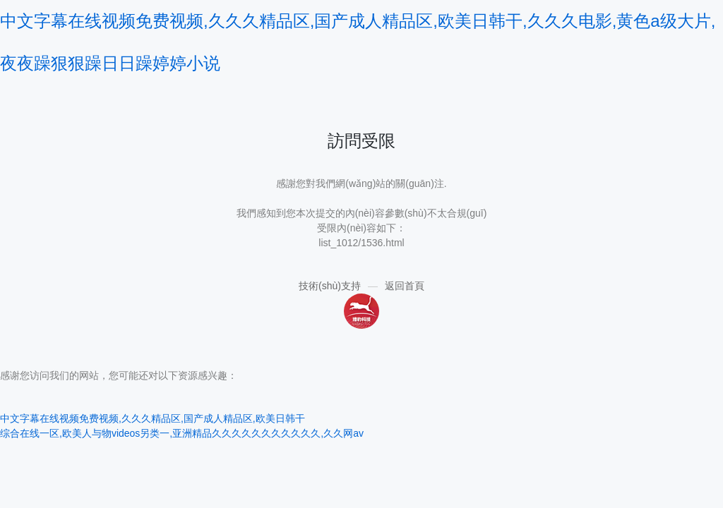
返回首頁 (404, 285)
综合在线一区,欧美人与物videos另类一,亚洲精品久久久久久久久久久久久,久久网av (182, 433)
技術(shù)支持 (330, 285)
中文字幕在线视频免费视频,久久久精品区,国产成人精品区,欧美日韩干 (152, 418)
